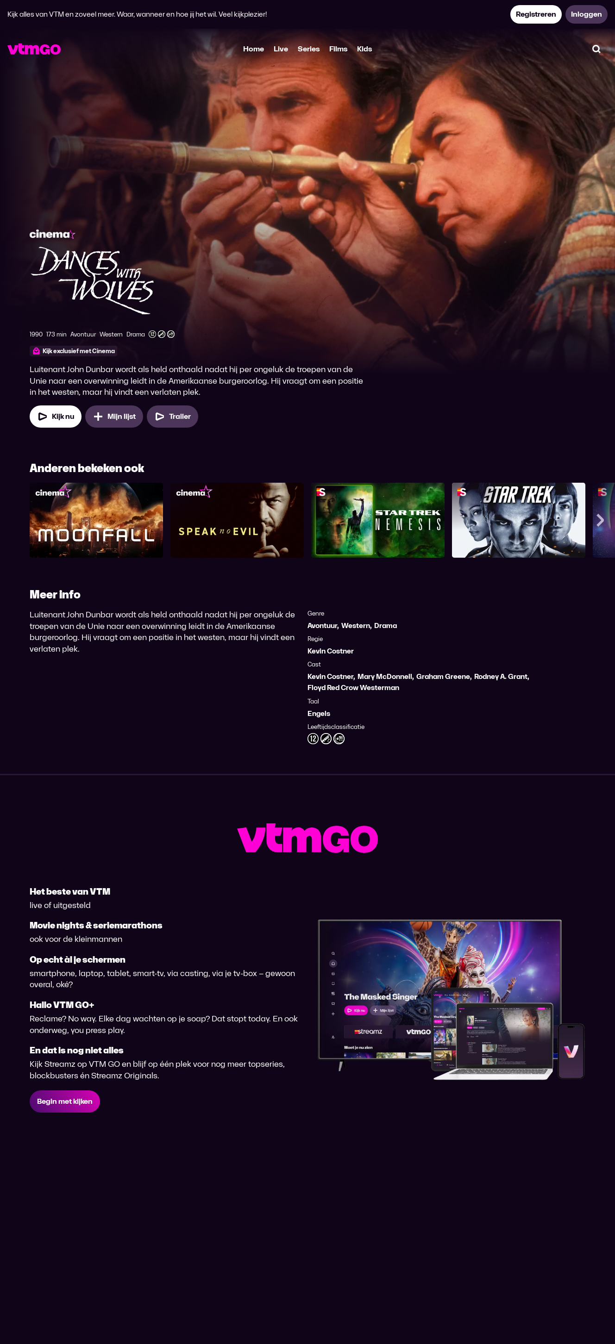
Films (338, 48)
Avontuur (322, 625)
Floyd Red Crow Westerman (353, 687)
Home (253, 48)
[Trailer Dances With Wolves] (172, 416)
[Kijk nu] (56, 416)
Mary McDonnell (385, 676)
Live (281, 48)
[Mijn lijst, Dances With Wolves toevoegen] (114, 416)
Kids (364, 48)
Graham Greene (443, 676)
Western (355, 625)
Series (309, 48)
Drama (385, 625)
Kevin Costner (331, 651)
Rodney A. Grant (500, 676)
